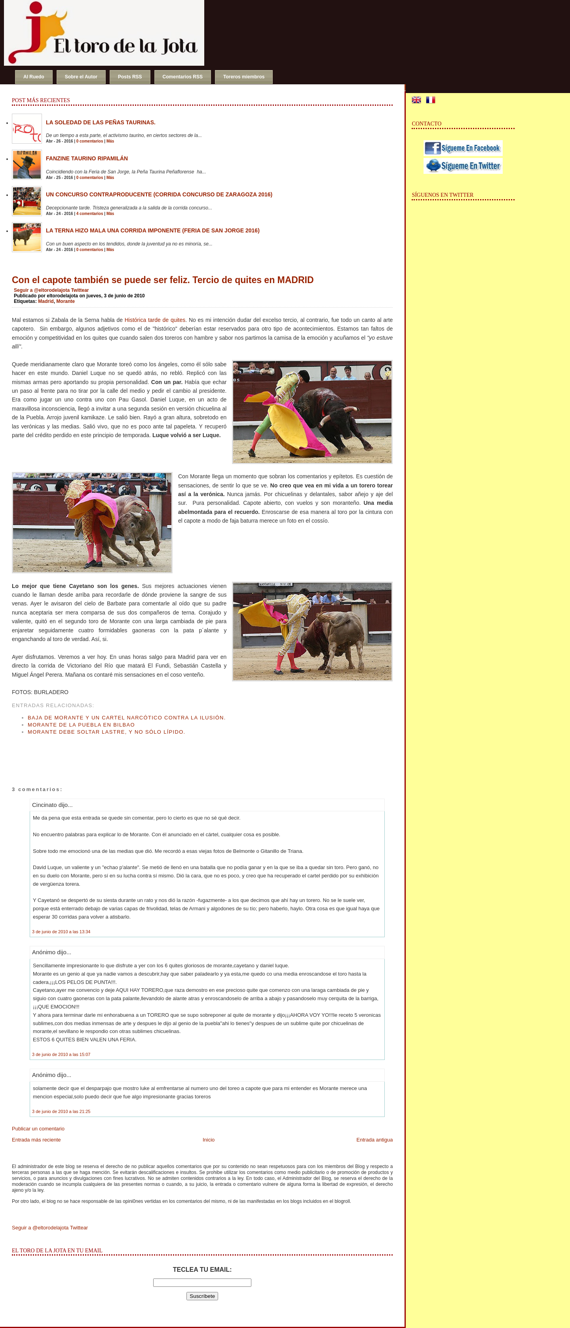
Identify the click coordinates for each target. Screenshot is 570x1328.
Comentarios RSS (183, 77)
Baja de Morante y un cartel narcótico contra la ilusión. (127, 718)
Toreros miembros (243, 77)
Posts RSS (130, 77)
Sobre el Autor (81, 77)
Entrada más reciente (36, 1140)
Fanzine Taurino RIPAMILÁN (87, 158)
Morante (65, 301)
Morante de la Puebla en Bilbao (81, 725)
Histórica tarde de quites (155, 320)
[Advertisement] (104, 753)
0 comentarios (89, 141)
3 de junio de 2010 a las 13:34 (61, 931)
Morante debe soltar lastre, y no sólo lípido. (107, 732)
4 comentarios (89, 213)
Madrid (45, 301)
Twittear (80, 290)
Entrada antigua (375, 1140)
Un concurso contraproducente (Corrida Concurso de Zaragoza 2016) (159, 194)
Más (110, 141)
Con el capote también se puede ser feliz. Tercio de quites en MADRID (163, 280)
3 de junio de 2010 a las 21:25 (61, 1111)
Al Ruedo (33, 77)
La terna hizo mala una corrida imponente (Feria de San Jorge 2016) (153, 230)
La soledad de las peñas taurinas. (101, 122)
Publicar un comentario (38, 1129)
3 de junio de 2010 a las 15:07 (61, 1054)
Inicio (209, 1140)
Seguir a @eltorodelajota (42, 290)
